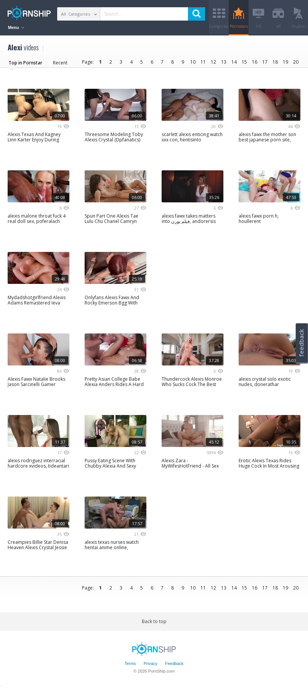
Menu (16, 27)
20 (295, 62)
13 (223, 62)
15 (244, 62)
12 (213, 62)
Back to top (154, 621)
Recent (60, 62)
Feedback (174, 663)
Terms (130, 663)
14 (234, 62)
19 (285, 62)
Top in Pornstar (25, 62)
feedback (301, 343)
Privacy (150, 663)
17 (265, 62)
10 (193, 62)
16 (254, 62)
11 (203, 62)
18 (275, 62)
